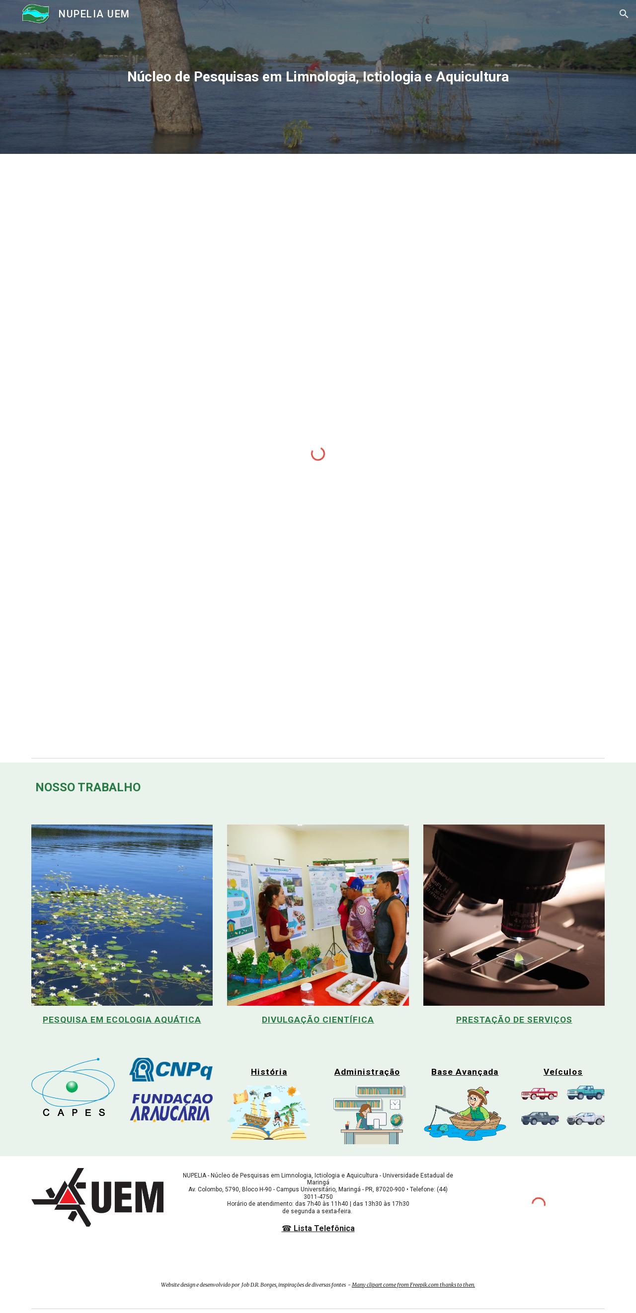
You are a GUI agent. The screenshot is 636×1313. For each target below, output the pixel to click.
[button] (624, 14)
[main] (318, 77)
